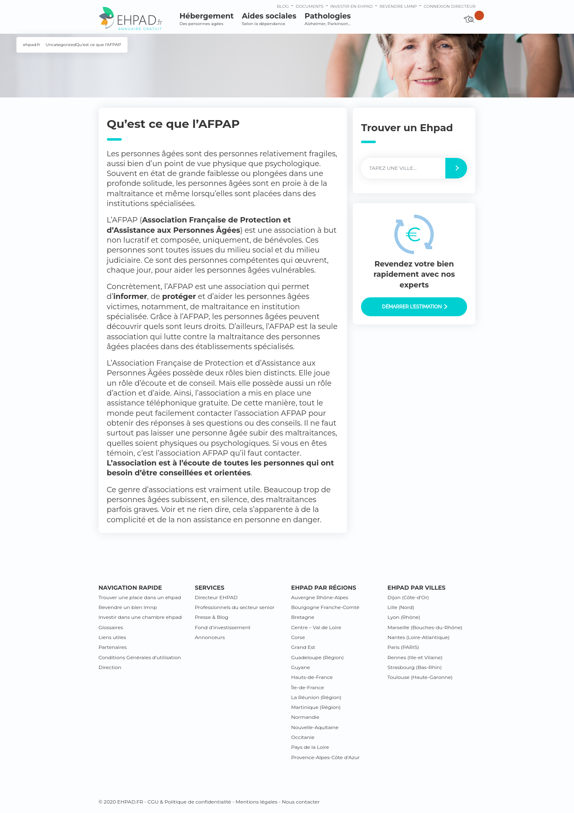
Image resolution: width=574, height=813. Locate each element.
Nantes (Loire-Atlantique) (418, 637)
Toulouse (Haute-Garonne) (419, 677)
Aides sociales (269, 19)
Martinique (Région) (315, 707)
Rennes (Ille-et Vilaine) (414, 657)
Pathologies (328, 19)
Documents (310, 6)
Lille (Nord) (400, 607)
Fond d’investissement (223, 627)
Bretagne (302, 617)
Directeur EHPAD (216, 597)
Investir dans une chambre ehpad (140, 617)
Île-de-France (307, 687)
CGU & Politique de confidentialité (189, 802)
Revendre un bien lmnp (128, 607)
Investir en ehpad (351, 6)
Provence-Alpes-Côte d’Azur (325, 757)
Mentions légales (257, 802)
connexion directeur (449, 6)
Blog (283, 6)
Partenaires (113, 647)
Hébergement (207, 19)
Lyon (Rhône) (403, 617)
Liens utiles (112, 637)
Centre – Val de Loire (316, 627)
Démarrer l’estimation (414, 307)
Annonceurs (210, 637)
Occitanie (303, 737)
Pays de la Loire (310, 747)
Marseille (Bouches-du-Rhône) (424, 627)
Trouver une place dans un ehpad (140, 597)
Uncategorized (61, 44)
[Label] (403, 168)
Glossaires (111, 627)
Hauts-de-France (312, 677)
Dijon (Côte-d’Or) (408, 597)
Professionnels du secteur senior (235, 607)
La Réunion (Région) (316, 697)
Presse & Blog (212, 617)
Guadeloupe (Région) (317, 657)
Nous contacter (300, 802)
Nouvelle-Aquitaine (314, 727)
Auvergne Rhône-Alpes (319, 597)
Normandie (305, 717)
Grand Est (303, 647)
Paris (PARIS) (403, 647)
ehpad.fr (31, 44)
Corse (298, 637)
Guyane (300, 667)
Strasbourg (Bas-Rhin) (414, 667)
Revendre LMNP (398, 6)
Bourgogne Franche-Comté (325, 607)
